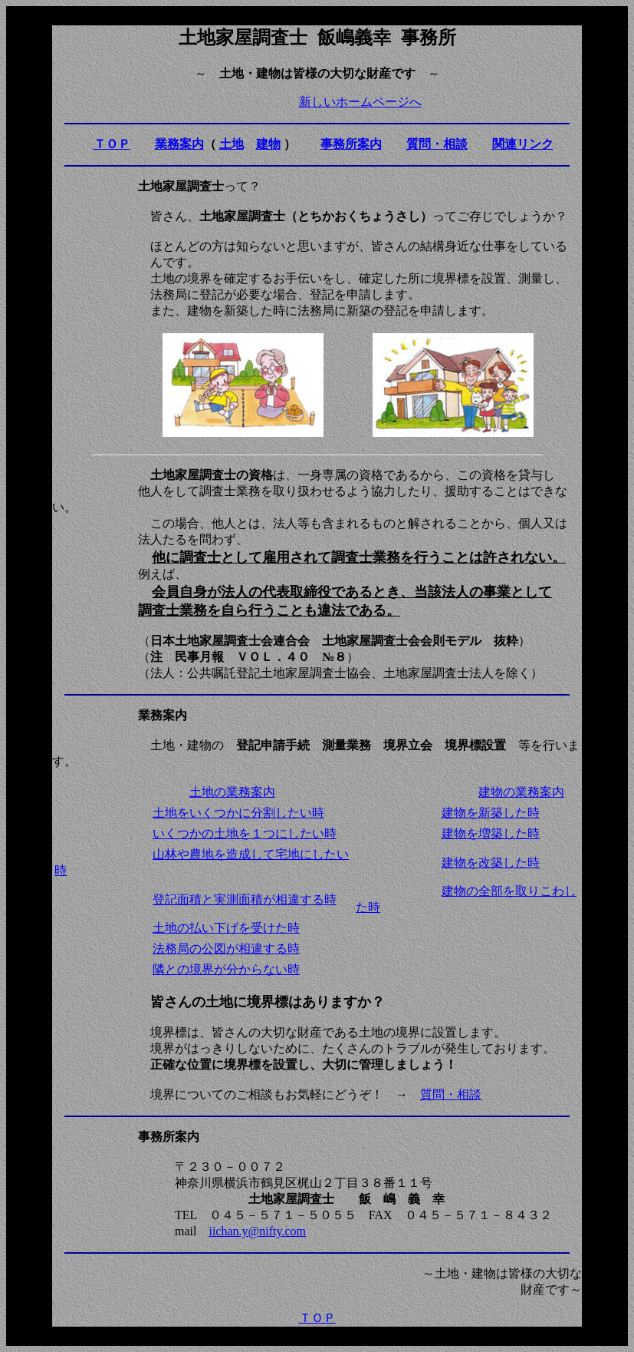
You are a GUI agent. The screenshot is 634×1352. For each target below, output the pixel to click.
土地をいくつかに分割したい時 (238, 812)
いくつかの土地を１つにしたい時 (245, 833)
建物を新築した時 (491, 812)
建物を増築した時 (491, 833)
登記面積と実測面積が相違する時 (245, 899)
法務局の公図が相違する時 (226, 948)
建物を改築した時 (491, 862)
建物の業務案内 (521, 791)
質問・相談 (450, 1094)
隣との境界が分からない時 (226, 969)
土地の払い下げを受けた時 (226, 927)
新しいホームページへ (360, 101)
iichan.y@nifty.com (257, 1231)
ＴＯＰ (317, 1317)
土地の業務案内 (232, 791)
